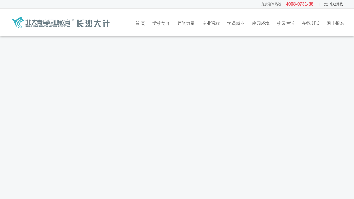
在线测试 (310, 23)
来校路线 (333, 4)
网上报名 (335, 23)
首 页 (140, 23)
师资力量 (186, 23)
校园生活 (286, 23)
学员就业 (236, 23)
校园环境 (261, 23)
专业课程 (211, 23)
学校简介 (161, 23)
